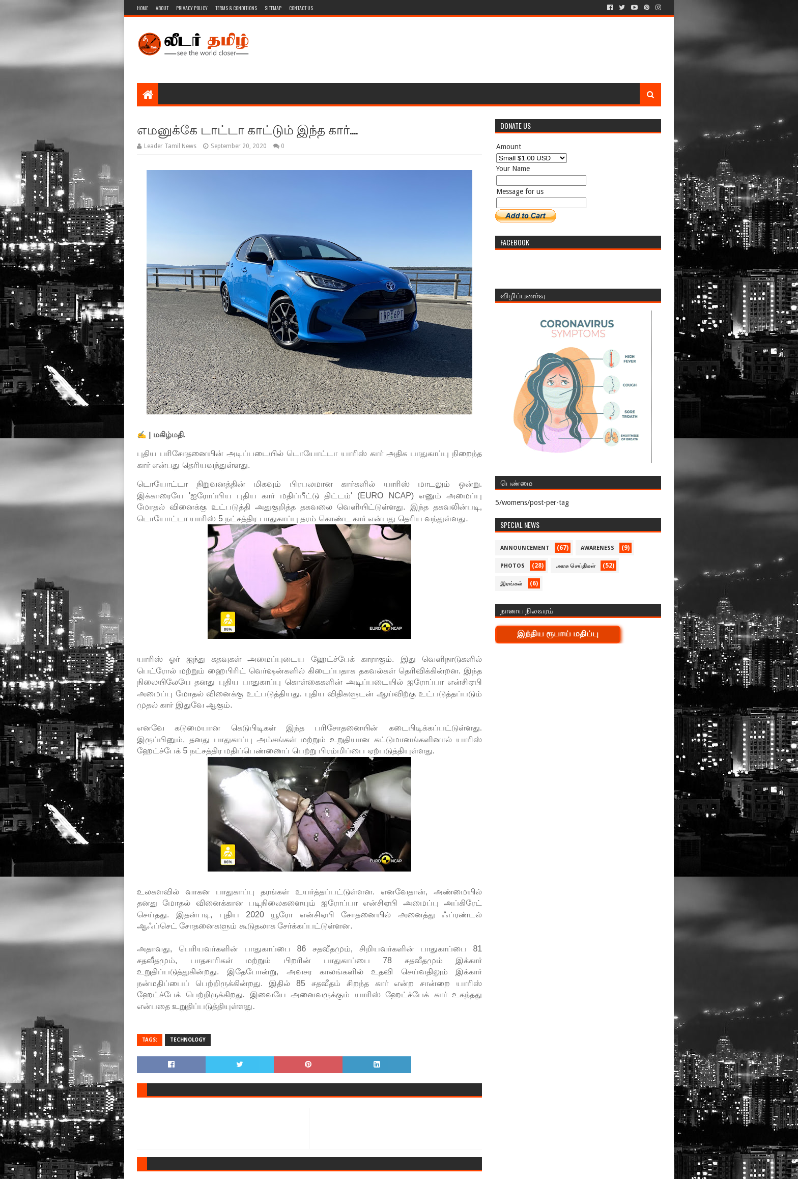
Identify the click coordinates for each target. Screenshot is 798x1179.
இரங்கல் (511, 583)
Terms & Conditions (236, 8)
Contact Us (301, 8)
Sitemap (273, 8)
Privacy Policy (192, 8)
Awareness (597, 548)
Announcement (525, 548)
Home (142, 8)
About (162, 8)
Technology (188, 1040)
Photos (512, 566)
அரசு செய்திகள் (575, 566)
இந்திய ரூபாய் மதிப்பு (557, 633)
